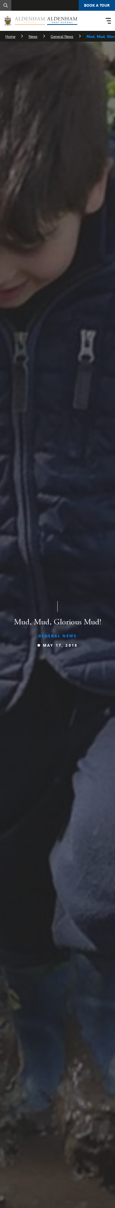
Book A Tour (97, 5)
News (33, 36)
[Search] (5, 5)
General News (62, 36)
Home (10, 36)
